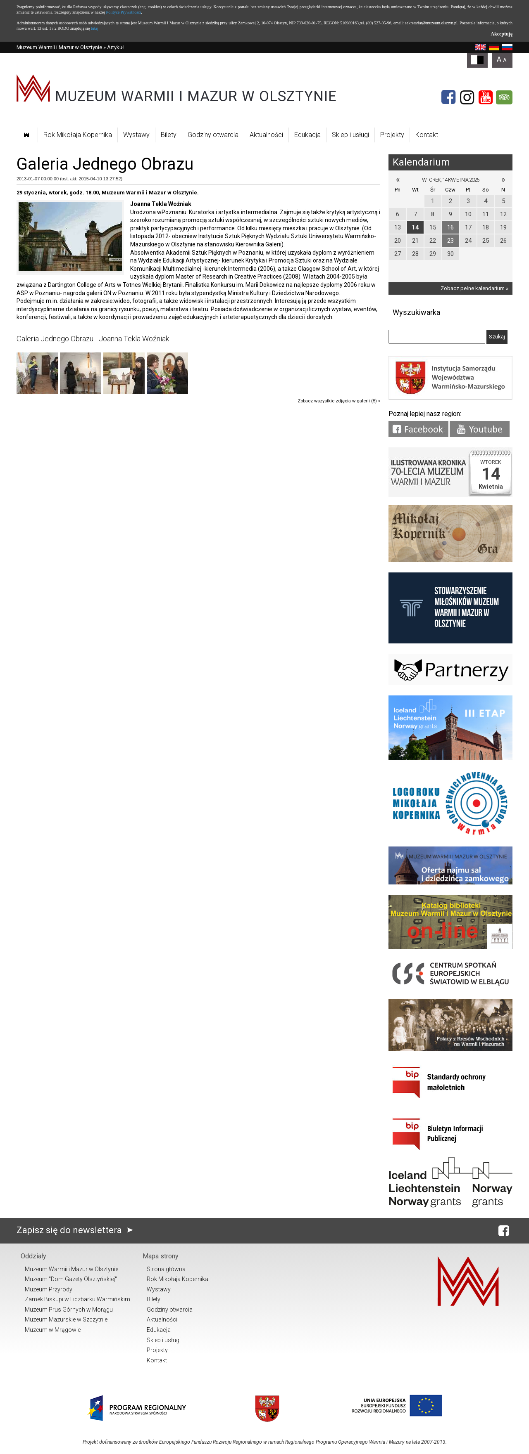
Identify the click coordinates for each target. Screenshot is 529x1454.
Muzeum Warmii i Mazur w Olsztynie (59, 47)
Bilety (168, 135)
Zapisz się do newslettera (77, 1230)
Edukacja (307, 135)
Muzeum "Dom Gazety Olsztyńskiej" (71, 1279)
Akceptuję (501, 34)
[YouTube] (485, 97)
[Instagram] (467, 97)
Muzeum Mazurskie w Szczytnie (66, 1319)
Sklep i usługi (350, 135)
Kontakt (426, 135)
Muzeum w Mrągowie (53, 1329)
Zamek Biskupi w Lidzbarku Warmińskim (77, 1299)
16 (450, 227)
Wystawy (136, 135)
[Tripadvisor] (504, 97)
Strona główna (166, 1269)
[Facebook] (448, 97)
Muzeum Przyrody (48, 1289)
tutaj (94, 28)
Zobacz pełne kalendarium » (474, 288)
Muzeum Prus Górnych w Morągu (69, 1309)
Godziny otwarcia (213, 135)
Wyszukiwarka (416, 312)
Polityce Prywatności (123, 12)
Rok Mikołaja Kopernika (77, 135)
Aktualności (266, 135)
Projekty (392, 135)
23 (450, 240)
